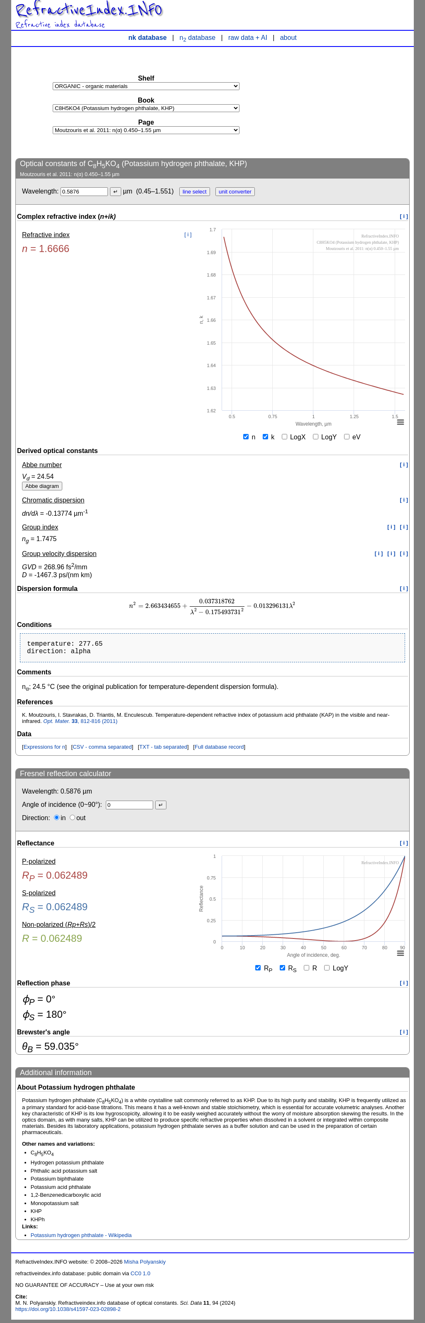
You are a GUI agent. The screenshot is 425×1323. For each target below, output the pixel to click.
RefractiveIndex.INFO (88, 10)
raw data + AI (247, 37)
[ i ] (404, 216)
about (288, 37)
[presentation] (212, 606)
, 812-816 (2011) (80, 724)
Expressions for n (44, 750)
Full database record (219, 750)
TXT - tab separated (163, 750)
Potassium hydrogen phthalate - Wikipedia (81, 1238)
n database (198, 37)
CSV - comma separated (102, 750)
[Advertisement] (347, 102)
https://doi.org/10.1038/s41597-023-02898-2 (68, 1312)
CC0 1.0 (141, 1277)
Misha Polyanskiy (145, 1265)
